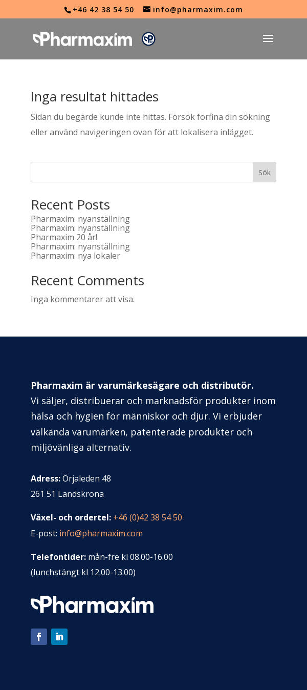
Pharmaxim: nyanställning (80, 218)
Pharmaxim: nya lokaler (75, 255)
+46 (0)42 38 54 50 (147, 517)
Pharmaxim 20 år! (64, 237)
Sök (264, 172)
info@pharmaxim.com (101, 533)
